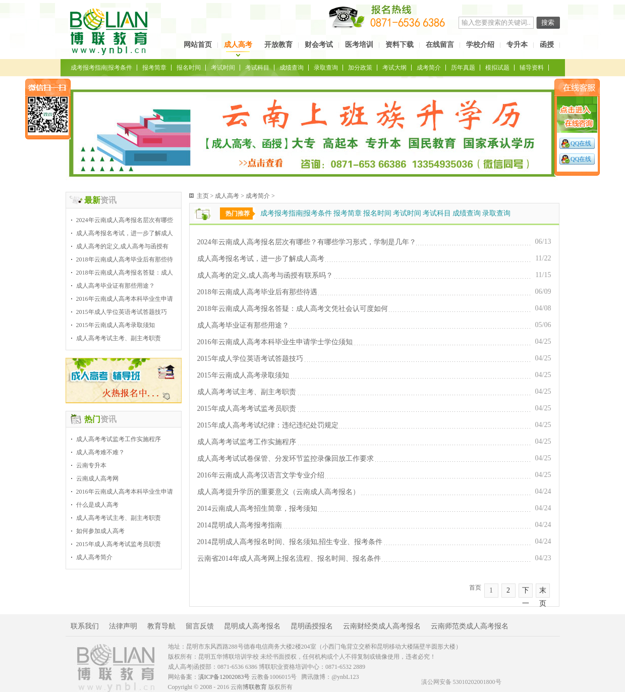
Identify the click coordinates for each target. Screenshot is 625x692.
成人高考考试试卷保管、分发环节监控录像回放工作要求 (285, 458)
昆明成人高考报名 (252, 626)
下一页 (525, 592)
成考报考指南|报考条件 (101, 67)
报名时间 (189, 67)
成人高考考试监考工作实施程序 (118, 439)
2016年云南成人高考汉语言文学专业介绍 (260, 475)
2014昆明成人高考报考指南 (239, 525)
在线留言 (440, 44)
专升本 (517, 44)
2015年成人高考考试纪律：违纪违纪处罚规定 (267, 425)
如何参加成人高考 (100, 531)
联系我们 (85, 626)
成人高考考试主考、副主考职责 (118, 338)
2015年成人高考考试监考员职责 (118, 544)
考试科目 (257, 67)
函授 (547, 44)
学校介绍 (480, 44)
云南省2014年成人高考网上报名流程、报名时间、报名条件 (289, 558)
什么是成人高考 (97, 504)
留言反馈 (200, 626)
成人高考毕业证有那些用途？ (115, 285)
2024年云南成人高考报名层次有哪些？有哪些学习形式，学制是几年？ (306, 242)
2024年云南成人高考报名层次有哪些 (124, 220)
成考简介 (429, 67)
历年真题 (463, 67)
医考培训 (359, 44)
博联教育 (255, 686)
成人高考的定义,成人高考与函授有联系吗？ (265, 275)
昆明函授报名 (312, 626)
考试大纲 (394, 67)
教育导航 (161, 626)
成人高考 (238, 44)
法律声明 (123, 626)
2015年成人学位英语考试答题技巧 (121, 311)
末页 (542, 592)
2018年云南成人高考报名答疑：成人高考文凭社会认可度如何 (292, 308)
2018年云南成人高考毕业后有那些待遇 (257, 292)
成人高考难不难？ (100, 452)
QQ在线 (581, 143)
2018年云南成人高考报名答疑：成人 (124, 272)
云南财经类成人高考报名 (382, 626)
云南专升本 (91, 465)
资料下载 (399, 44)
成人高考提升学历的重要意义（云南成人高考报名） (278, 492)
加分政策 (360, 67)
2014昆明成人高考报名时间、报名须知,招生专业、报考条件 (290, 542)
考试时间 (223, 67)
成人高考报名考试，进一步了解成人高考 (260, 258)
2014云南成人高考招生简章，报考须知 (257, 508)
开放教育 (278, 44)
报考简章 (154, 67)
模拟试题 (497, 67)
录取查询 (326, 67)
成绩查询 (291, 67)
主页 (203, 195)
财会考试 (319, 44)
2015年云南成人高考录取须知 (115, 325)
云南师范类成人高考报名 (469, 626)
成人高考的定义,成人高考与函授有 (122, 246)
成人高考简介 (94, 557)
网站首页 (198, 44)
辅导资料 (532, 67)
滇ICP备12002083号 (224, 676)
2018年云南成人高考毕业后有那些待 (124, 259)
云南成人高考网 (97, 478)
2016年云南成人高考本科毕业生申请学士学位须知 (275, 342)
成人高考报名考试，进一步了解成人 (124, 233)
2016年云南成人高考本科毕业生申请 (124, 298)
